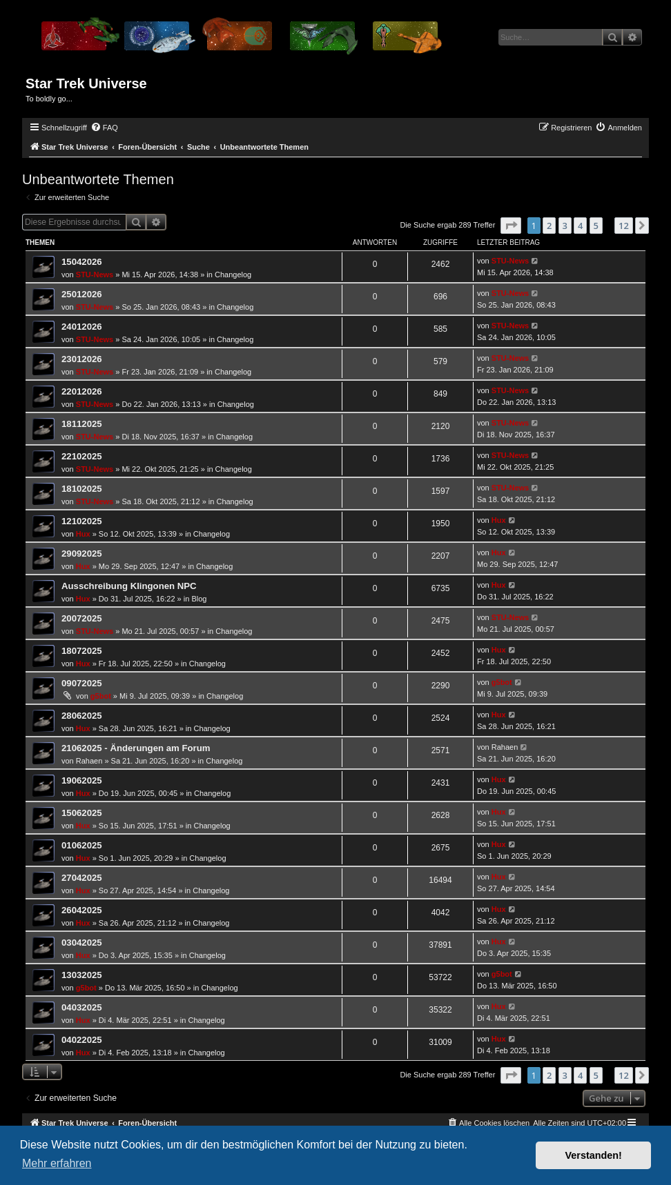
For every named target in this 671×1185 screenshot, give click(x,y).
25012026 (81, 294)
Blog (198, 599)
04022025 (81, 1040)
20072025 (81, 618)
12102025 (81, 521)
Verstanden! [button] (593, 1155)
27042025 (81, 878)
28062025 (81, 715)
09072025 (81, 683)
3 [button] (565, 225)
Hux (83, 534)
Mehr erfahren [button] (57, 1163)
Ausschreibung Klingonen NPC (129, 586)
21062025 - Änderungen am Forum (135, 748)
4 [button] (580, 225)
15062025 (81, 813)
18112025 (81, 424)
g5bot (100, 696)
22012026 (81, 391)
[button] (510, 225)
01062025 (81, 845)
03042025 (81, 942)
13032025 (81, 975)
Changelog (233, 274)
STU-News (94, 274)
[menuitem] (104, 127)
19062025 (81, 780)
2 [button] (549, 225)
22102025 (81, 456)
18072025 (81, 651)
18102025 (81, 489)
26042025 (81, 910)
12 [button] (624, 225)
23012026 (81, 359)
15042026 (81, 262)
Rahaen (89, 761)
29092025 (81, 553)
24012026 (81, 326)
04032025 (81, 1007)
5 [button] (596, 225)
